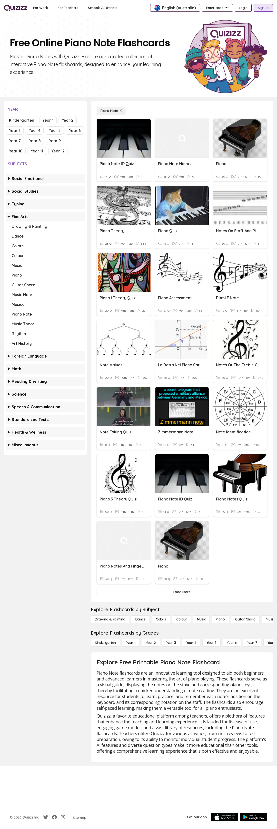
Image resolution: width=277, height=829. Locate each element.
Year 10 (15, 151)
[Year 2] (151, 643)
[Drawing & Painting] (110, 619)
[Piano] (220, 619)
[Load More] (182, 592)
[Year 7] (252, 643)
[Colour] (181, 619)
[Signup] (263, 8)
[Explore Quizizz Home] (15, 8)
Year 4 (34, 130)
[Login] (243, 8)
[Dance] (140, 619)
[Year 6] (232, 643)
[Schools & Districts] (102, 8)
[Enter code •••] (217, 8)
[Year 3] (171, 643)
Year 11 (37, 151)
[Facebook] (54, 817)
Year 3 (14, 130)
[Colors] (161, 619)
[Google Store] (253, 817)
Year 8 (35, 140)
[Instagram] (63, 817)
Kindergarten (21, 120)
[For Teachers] (68, 8)
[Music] (201, 619)
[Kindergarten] (105, 643)
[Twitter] (45, 817)
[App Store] (224, 817)
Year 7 (15, 140)
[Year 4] (191, 643)
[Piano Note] (111, 111)
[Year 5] (211, 643)
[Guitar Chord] (245, 619)
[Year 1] (130, 643)
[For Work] (40, 8)
